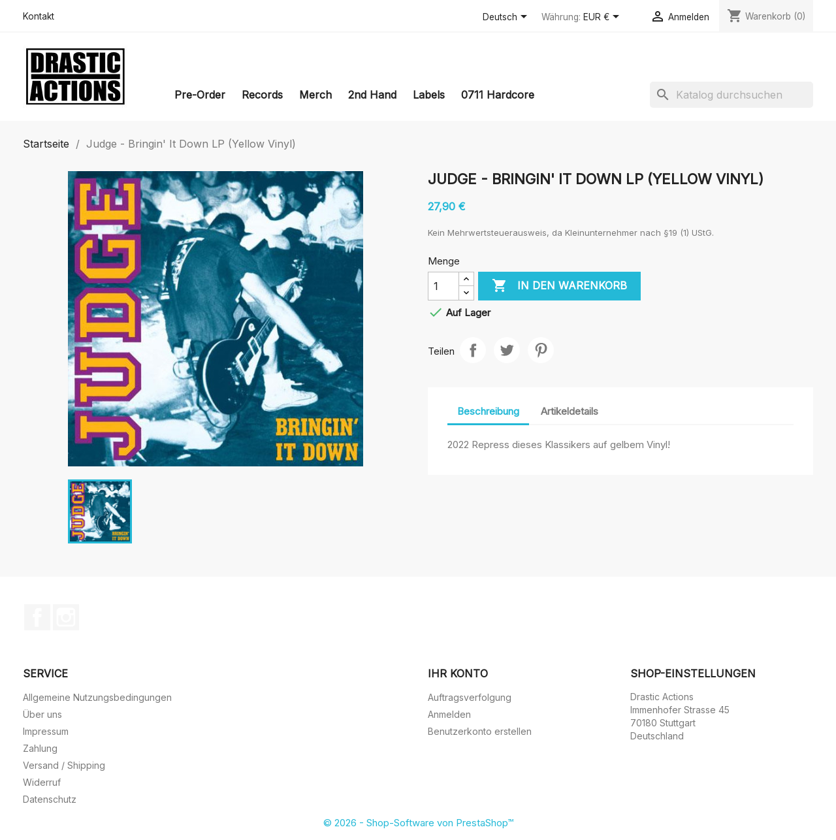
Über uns (42, 714)
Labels (429, 94)
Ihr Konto (458, 673)
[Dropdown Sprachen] (507, 17)
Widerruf (42, 782)
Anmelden (449, 714)
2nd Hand (372, 94)
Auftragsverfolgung (469, 697)
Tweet (507, 350)
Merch (315, 94)
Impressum (46, 731)
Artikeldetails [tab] (569, 411)
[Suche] (731, 95)
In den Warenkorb (559, 286)
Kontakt (38, 16)
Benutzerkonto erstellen (480, 731)
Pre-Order (199, 94)
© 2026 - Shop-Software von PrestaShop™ (418, 822)
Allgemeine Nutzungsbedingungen (97, 697)
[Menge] (443, 286)
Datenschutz (49, 799)
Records (262, 94)
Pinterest (541, 350)
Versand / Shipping (64, 765)
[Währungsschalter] (603, 17)
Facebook (37, 617)
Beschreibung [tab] (488, 411)
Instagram (66, 617)
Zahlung (40, 748)
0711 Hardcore (497, 94)
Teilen (473, 350)
